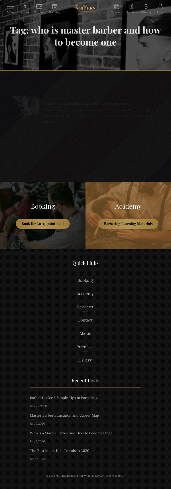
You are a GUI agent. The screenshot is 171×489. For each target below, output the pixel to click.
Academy (85, 293)
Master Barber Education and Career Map (64, 415)
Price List (85, 346)
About (85, 333)
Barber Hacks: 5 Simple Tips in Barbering (64, 397)
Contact (85, 320)
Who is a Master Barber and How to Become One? (71, 433)
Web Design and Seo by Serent (104, 475)
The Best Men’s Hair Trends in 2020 (59, 450)
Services (85, 306)
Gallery (85, 360)
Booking (85, 280)
